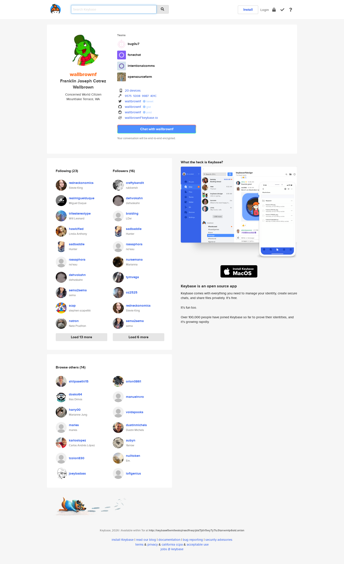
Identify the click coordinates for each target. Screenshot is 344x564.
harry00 (75, 409)
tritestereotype (80, 213)
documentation (169, 539)
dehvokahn (77, 274)
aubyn (130, 440)
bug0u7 (133, 43)
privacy (152, 544)
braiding (132, 213)
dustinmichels (136, 425)
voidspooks (134, 412)
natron (74, 320)
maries (74, 425)
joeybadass (77, 473)
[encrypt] (274, 9)
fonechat (134, 54)
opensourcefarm (140, 76)
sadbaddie (76, 244)
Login (264, 9)
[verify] (282, 9)
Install (248, 9)
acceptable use (198, 544)
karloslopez (77, 440)
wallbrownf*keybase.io (141, 117)
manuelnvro (135, 396)
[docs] (290, 9)
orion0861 (133, 381)
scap (72, 305)
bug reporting (193, 539)
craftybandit (135, 182)
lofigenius (133, 473)
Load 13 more (81, 337)
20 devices (133, 90)
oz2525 (131, 292)
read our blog (146, 539)
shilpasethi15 (78, 381)
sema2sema (78, 290)
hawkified (76, 228)
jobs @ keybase (172, 549)
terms (139, 544)
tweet (148, 101)
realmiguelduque (81, 198)
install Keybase (123, 539)
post (147, 112)
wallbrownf (133, 101)
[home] (55, 7)
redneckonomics (81, 182)
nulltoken (133, 455)
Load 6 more (139, 337)
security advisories (218, 539)
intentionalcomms (141, 65)
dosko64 (75, 394)
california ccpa (172, 544)
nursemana (134, 259)
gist (147, 107)
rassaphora (77, 259)
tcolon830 (76, 458)
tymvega (132, 277)
